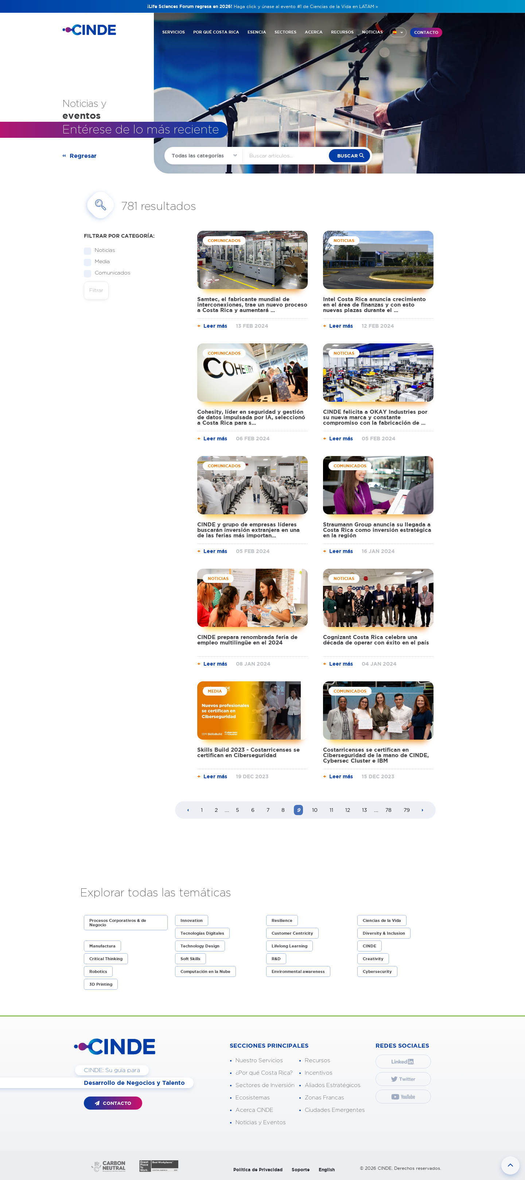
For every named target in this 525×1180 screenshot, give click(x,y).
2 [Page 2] (216, 810)
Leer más (215, 326)
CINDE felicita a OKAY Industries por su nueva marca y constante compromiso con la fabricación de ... (375, 417)
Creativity (373, 959)
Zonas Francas (324, 1098)
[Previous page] (188, 810)
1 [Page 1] (202, 810)
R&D (276, 959)
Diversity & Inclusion (384, 933)
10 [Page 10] (315, 810)
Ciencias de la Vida (382, 920)
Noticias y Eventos (261, 1122)
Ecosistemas (253, 1098)
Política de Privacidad (258, 1169)
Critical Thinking (105, 959)
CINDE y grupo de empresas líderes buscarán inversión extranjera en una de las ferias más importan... (248, 529)
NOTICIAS (372, 32)
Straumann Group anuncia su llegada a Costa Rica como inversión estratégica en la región (377, 529)
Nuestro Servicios (259, 1060)
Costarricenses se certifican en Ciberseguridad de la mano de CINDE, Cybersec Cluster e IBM (376, 755)
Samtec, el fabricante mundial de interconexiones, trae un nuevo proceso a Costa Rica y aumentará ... (252, 304)
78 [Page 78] (388, 810)
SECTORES (285, 32)
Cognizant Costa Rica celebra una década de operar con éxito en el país (376, 640)
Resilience (282, 920)
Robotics (98, 971)
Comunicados (110, 273)
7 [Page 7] (268, 810)
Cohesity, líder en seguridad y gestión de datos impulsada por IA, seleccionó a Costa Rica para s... (251, 417)
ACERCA (314, 32)
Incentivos (318, 1073)
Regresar (83, 155)
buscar (347, 156)
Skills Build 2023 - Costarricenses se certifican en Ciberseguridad (248, 752)
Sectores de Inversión (265, 1085)
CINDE (369, 946)
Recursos (317, 1060)
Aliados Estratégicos (333, 1085)
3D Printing (100, 984)
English (327, 1169)
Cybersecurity (377, 971)
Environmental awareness (298, 971)
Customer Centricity (292, 933)
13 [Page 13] (364, 810)
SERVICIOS (173, 32)
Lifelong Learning (289, 946)
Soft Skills (190, 959)
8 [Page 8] (283, 810)
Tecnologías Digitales (202, 933)
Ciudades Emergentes (335, 1110)
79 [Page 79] (407, 810)
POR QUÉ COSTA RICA (216, 32)
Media (100, 262)
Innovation (191, 920)
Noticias (102, 251)
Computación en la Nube (205, 971)
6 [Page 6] (252, 810)
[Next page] (422, 810)
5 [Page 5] (237, 810)
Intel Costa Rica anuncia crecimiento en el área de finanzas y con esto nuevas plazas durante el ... (374, 304)
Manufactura (102, 946)
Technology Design (199, 946)
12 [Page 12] (347, 810)
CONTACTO (426, 32)
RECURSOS (342, 32)
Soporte (301, 1169)
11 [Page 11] (331, 810)
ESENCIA (257, 32)
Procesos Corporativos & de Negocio (117, 922)
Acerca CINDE (254, 1110)
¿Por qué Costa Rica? (264, 1073)
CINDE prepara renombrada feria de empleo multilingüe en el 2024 (247, 640)
